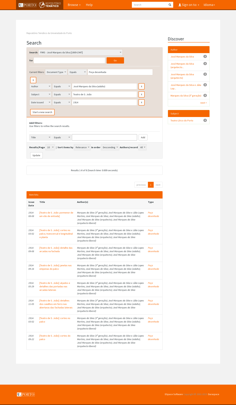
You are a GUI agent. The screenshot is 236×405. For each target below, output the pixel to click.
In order (95, 147)
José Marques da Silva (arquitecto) (182, 76)
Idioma (209, 5)
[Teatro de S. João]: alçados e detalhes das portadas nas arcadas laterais (54, 286)
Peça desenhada (153, 214)
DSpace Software (174, 394)
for (31, 60)
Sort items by (65, 147)
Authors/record (129, 147)
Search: (33, 52)
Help (89, 5)
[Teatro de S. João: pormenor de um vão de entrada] (56, 214)
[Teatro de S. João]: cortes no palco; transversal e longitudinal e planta (56, 234)
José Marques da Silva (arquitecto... (182, 65)
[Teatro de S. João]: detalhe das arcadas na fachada (56, 249)
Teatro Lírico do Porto (182, 120)
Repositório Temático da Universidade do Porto (49, 33)
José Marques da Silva (182, 56)
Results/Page (37, 147)
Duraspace (213, 394)
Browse (74, 5)
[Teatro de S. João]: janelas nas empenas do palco (55, 267)
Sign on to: (190, 5)
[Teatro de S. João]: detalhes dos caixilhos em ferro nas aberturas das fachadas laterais (56, 304)
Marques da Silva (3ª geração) (186, 95)
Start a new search (42, 112)
